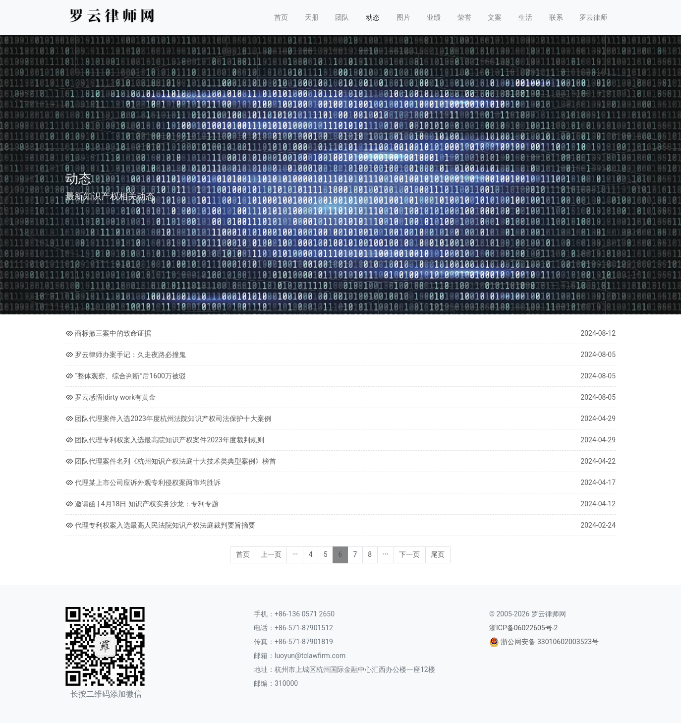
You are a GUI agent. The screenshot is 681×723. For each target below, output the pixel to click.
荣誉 (464, 17)
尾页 (438, 554)
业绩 (434, 17)
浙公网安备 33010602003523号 (550, 642)
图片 (403, 17)
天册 (312, 17)
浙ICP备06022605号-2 (523, 628)
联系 (556, 17)
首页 (281, 17)
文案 (495, 17)
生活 (525, 17)
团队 (342, 17)
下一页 (409, 554)
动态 (373, 17)
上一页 (271, 554)
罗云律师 (593, 17)
